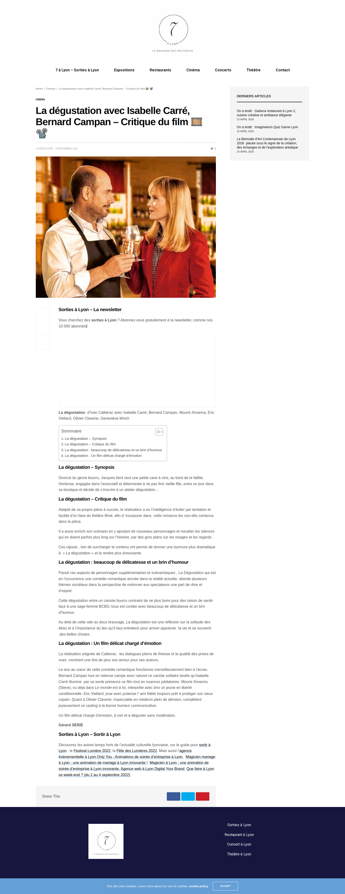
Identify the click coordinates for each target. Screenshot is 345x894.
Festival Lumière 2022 (92, 751)
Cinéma (193, 70)
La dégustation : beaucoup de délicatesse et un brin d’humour (113, 450)
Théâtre (254, 70)
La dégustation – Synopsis (85, 438)
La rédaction (44, 148)
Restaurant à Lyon (239, 834)
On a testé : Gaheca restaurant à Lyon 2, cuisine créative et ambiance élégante (266, 113)
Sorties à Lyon (239, 825)
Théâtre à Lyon (239, 854)
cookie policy (198, 886)
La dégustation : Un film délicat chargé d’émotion (103, 456)
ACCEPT (225, 886)
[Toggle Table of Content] (157, 432)
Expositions (124, 70)
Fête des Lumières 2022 (136, 751)
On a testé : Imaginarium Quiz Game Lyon (267, 127)
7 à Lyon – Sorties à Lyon (77, 70)
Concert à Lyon (239, 844)
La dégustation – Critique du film (90, 444)
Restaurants (160, 70)
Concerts (223, 70)
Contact (283, 70)
